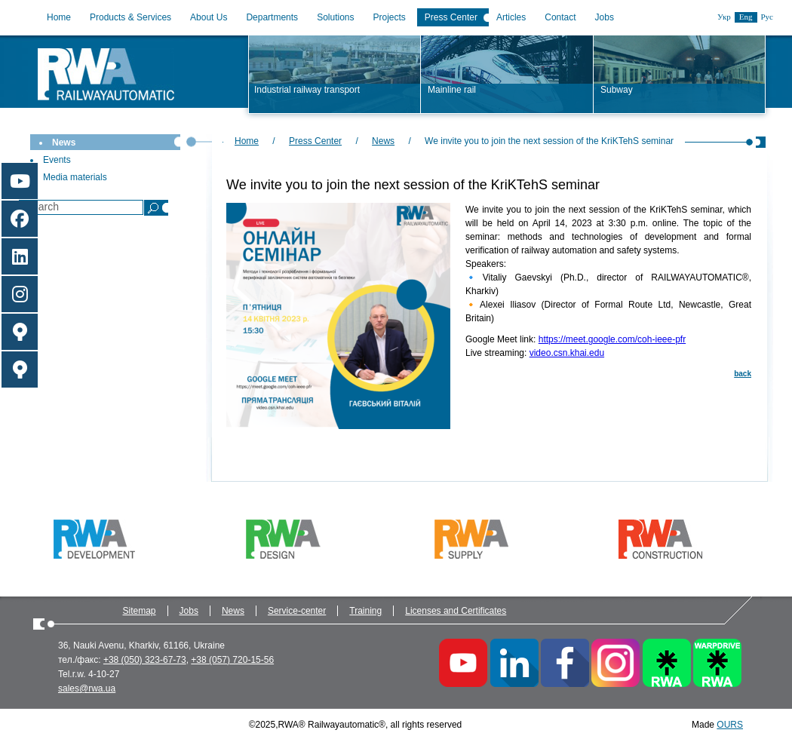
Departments (272, 17)
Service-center (297, 611)
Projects (389, 17)
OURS (730, 724)
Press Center (451, 17)
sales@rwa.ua (86, 688)
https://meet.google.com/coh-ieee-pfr (612, 339)
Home (59, 17)
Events (57, 160)
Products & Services (130, 17)
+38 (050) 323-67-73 (144, 660)
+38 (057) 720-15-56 (232, 660)
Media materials (75, 177)
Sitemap (139, 611)
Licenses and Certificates (455, 611)
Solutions (335, 17)
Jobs (604, 17)
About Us (208, 17)
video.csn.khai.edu (567, 353)
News (63, 142)
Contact (560, 17)
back (742, 374)
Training (365, 611)
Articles (511, 17)
